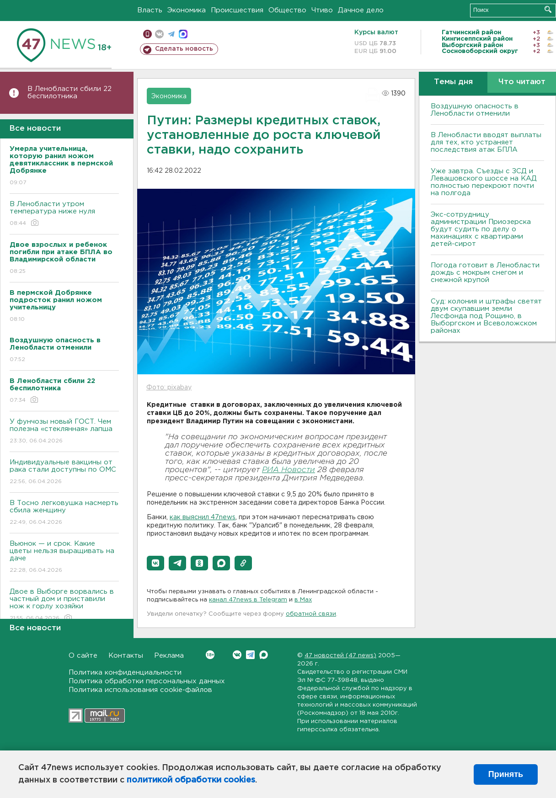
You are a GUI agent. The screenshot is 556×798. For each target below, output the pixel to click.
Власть (149, 10)
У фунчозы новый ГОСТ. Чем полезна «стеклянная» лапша (64, 432)
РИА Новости (288, 470)
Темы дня (453, 82)
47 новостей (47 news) (340, 655)
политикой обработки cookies (191, 780)
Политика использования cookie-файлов (140, 690)
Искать (548, 9)
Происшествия (237, 10)
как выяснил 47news (202, 517)
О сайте (83, 656)
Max (263, 654)
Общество (287, 10)
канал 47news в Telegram (248, 599)
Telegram (250, 654)
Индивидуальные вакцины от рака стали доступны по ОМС (64, 472)
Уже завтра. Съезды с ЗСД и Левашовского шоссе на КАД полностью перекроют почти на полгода (484, 182)
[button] (155, 563)
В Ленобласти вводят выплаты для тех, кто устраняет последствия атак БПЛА (486, 142)
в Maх (303, 599)
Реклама (169, 656)
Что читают (521, 82)
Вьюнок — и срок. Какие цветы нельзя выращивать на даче (64, 557)
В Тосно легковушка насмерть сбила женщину (64, 513)
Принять (505, 774)
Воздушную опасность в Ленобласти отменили (475, 110)
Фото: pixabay (169, 387)
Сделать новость (184, 49)
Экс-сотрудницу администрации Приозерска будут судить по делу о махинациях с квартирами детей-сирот (481, 229)
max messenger (183, 34)
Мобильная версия (147, 34)
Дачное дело (361, 10)
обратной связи (311, 614)
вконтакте (159, 34)
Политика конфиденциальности (125, 673)
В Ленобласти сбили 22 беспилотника (69, 92)
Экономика (186, 10)
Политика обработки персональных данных (147, 681)
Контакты (125, 656)
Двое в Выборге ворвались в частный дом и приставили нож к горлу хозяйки (64, 605)
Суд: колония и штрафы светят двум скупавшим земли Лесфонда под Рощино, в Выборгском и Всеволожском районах (486, 316)
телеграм (171, 34)
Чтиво (322, 10)
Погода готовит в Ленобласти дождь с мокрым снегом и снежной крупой (485, 272)
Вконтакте (210, 654)
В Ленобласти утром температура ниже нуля (64, 214)
